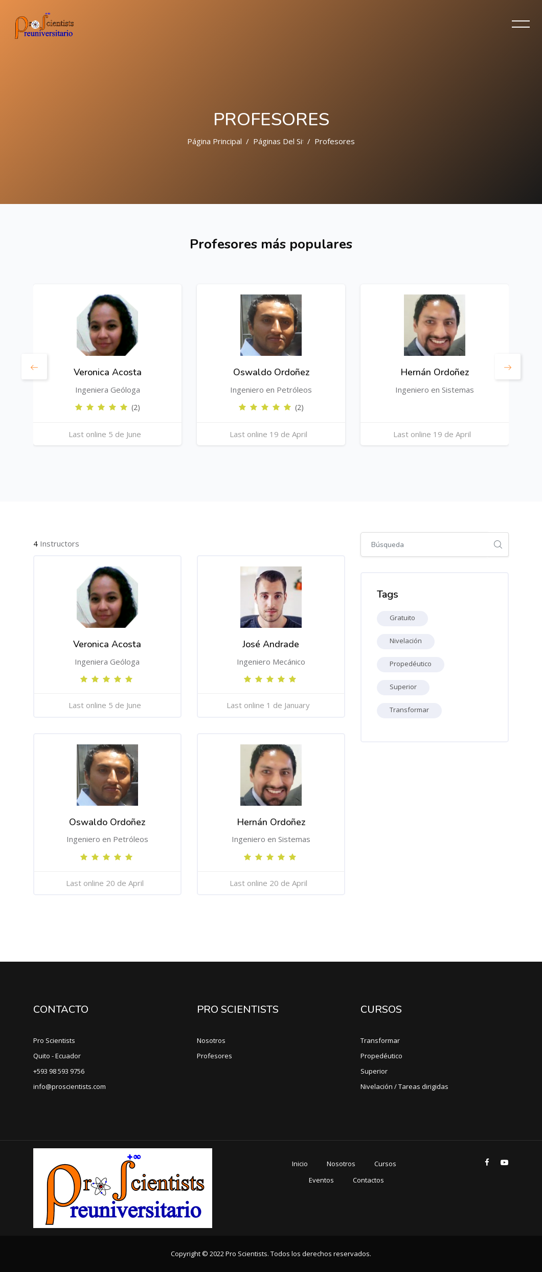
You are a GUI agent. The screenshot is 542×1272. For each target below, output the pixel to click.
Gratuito (402, 617)
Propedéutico (411, 663)
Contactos (368, 1180)
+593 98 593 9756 (58, 1071)
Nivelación (406, 640)
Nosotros (211, 1040)
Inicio (300, 1163)
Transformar (409, 709)
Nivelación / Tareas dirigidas (404, 1086)
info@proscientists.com (69, 1086)
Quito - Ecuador (57, 1055)
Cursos (385, 1163)
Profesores (334, 141)
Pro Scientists (54, 1040)
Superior (403, 686)
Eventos (321, 1180)
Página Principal (214, 141)
